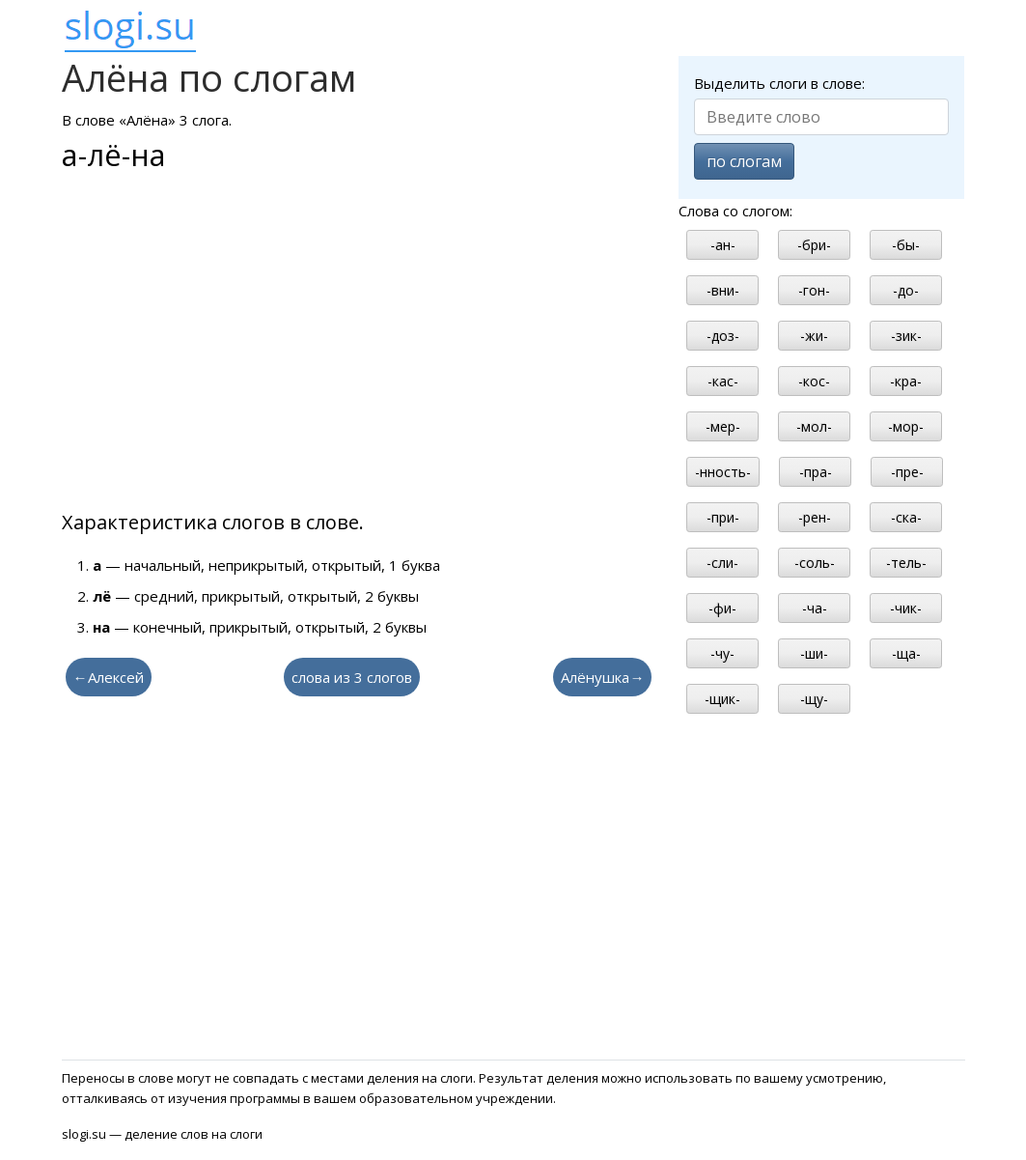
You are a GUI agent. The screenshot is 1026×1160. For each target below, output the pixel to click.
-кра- (906, 381)
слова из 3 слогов (351, 677)
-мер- (723, 426)
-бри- (814, 245)
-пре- (907, 472)
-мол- (814, 426)
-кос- (814, 381)
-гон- (814, 290)
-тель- (906, 562)
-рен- (814, 517)
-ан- (722, 245)
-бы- (906, 245)
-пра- (815, 472)
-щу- (814, 699)
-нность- (723, 472)
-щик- (722, 699)
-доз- (723, 335)
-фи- (722, 608)
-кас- (722, 381)
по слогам (744, 161)
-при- (723, 517)
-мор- (906, 426)
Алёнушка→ (602, 677)
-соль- (814, 562)
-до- (906, 290)
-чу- (722, 653)
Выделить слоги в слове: (779, 83)
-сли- (722, 562)
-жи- (814, 335)
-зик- (906, 335)
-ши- (814, 653)
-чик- (906, 608)
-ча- (814, 608)
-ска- (906, 517)
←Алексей (108, 677)
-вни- (723, 290)
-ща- (906, 653)
